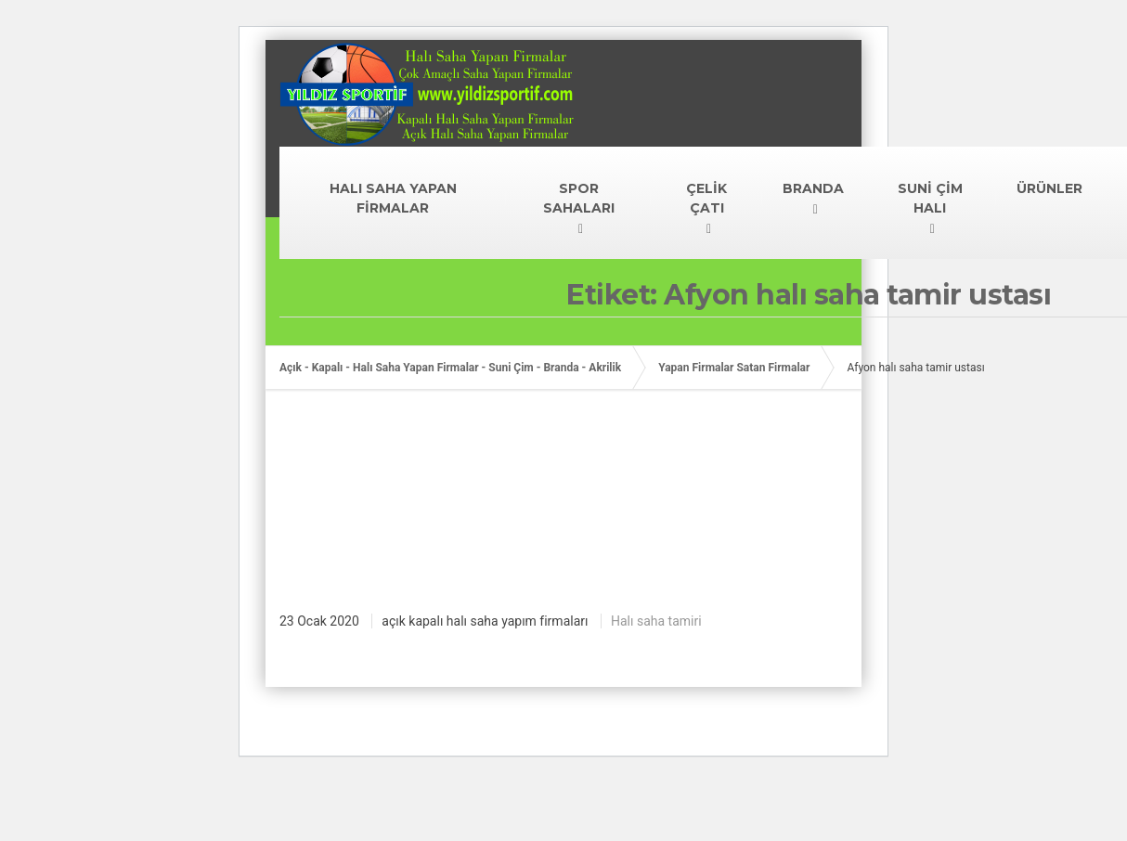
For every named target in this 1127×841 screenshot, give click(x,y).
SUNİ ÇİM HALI (930, 198)
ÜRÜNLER (1049, 188)
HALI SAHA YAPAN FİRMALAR (393, 198)
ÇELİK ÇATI (706, 198)
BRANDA (813, 188)
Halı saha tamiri (656, 621)
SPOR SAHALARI (579, 198)
